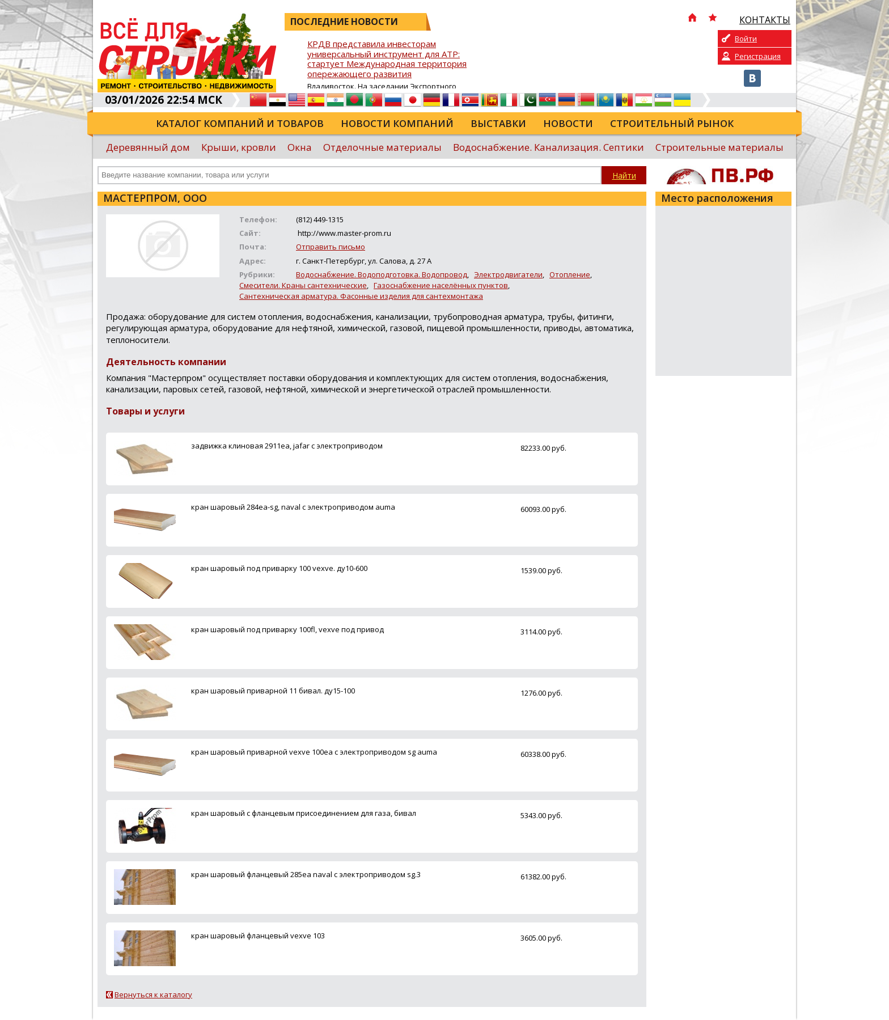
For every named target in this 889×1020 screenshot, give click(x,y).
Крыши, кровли (238, 147)
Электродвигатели (508, 274)
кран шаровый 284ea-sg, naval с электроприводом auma (293, 507)
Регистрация (758, 56)
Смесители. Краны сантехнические (303, 285)
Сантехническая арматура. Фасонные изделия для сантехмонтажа (361, 296)
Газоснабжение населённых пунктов (441, 285)
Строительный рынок (672, 123)
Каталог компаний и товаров (240, 123)
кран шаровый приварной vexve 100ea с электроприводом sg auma (314, 752)
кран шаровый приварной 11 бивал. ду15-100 (273, 690)
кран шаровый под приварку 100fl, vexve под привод (287, 629)
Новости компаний (397, 123)
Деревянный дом (148, 147)
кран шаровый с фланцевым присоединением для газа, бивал (303, 813)
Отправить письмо (330, 247)
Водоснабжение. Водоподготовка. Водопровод (381, 274)
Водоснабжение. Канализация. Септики (548, 147)
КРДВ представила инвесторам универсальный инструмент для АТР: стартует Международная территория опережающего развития (387, 59)
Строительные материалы (719, 147)
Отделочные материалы (382, 147)
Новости (568, 123)
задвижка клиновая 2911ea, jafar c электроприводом (287, 446)
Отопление (569, 274)
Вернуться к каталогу (153, 994)
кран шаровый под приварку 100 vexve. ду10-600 (279, 568)
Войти (746, 38)
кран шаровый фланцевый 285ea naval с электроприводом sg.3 (306, 874)
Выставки (498, 123)
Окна (299, 147)
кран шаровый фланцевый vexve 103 (258, 935)
